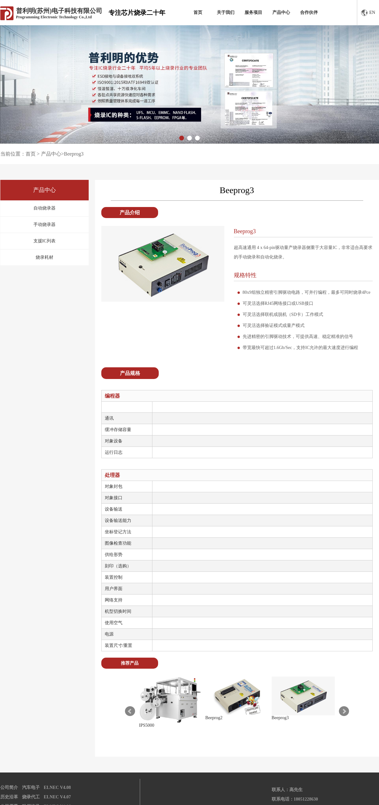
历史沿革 (9, 797)
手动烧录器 (44, 224)
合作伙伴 (309, 12)
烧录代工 (31, 797)
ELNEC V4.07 (57, 797)
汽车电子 (31, 787)
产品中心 (281, 12)
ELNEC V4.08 (57, 787)
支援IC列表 (44, 241)
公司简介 (9, 787)
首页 (197, 12)
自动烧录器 (44, 208)
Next (344, 711)
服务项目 (253, 12)
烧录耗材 (44, 257)
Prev (130, 711)
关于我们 (225, 12)
